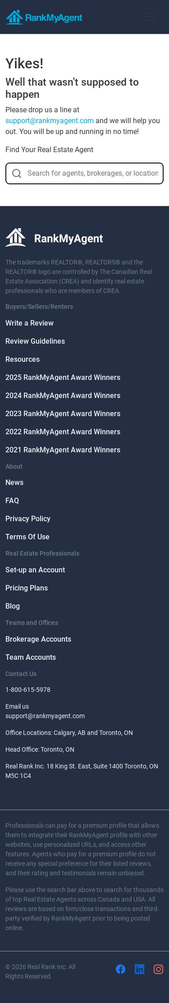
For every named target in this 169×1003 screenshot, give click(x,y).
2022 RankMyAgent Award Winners (62, 431)
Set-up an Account (35, 570)
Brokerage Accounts (38, 639)
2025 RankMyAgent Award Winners (62, 377)
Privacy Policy (27, 518)
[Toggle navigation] (151, 17)
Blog (12, 606)
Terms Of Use (27, 537)
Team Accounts (30, 657)
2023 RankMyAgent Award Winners (62, 413)
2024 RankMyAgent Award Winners (62, 395)
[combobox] (84, 173)
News (14, 482)
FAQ (12, 500)
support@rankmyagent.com (49, 120)
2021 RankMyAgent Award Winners (62, 450)
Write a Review (29, 323)
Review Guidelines (35, 341)
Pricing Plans (26, 588)
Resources (22, 359)
